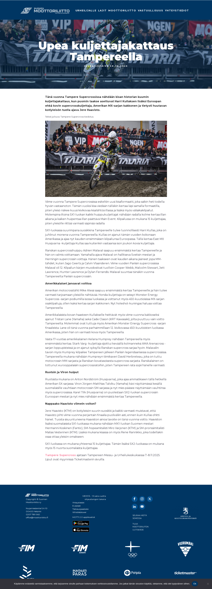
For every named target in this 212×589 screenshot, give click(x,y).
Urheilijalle (85, 10)
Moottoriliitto (122, 10)
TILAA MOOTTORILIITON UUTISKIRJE (140, 527)
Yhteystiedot (177, 10)
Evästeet (76, 506)
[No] (207, 583)
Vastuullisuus (150, 10)
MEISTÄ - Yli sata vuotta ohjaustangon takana (94, 497)
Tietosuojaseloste (80, 509)
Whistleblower (79, 512)
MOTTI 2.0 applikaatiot (83, 517)
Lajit (102, 10)
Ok (194, 583)
